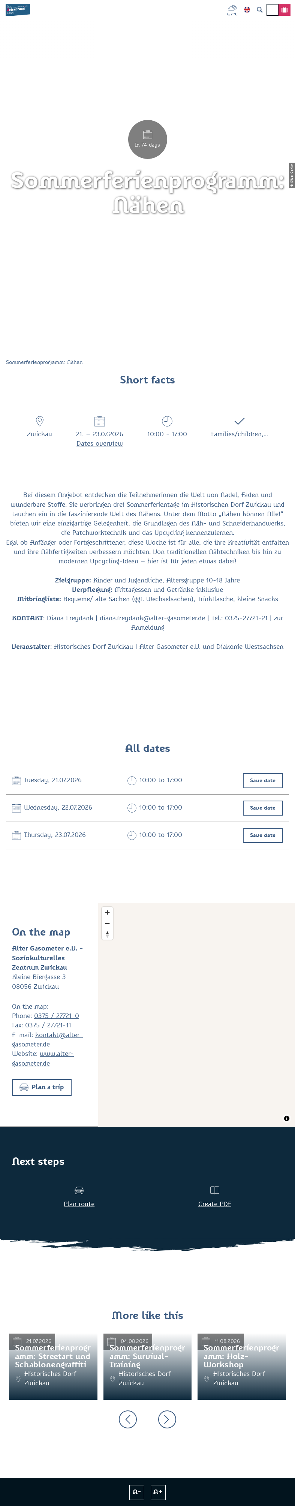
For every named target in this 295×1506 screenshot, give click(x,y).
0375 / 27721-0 (56, 1016)
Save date (263, 780)
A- (137, 1492)
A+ (158, 1492)
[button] (42, 1087)
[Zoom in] (107, 912)
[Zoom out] (107, 923)
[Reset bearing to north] (107, 934)
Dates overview (99, 444)
